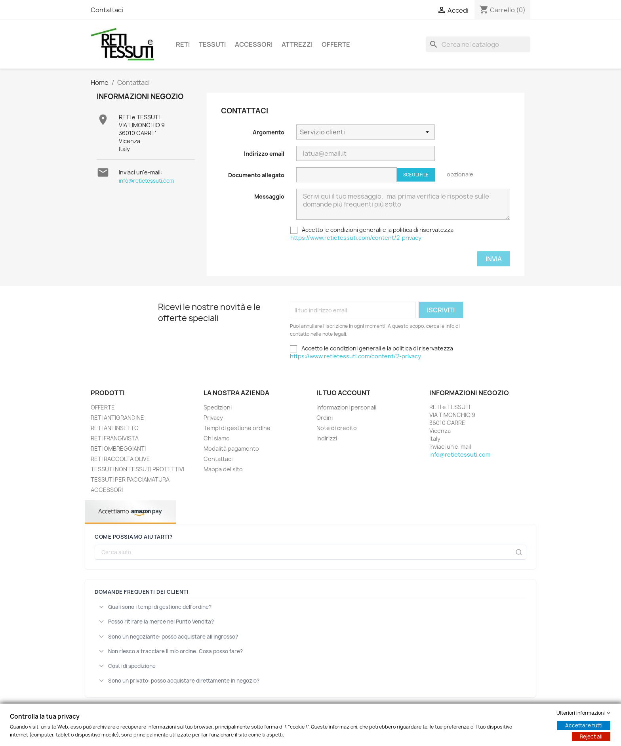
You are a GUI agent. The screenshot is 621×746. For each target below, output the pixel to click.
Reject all (591, 736)
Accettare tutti (583, 725)
